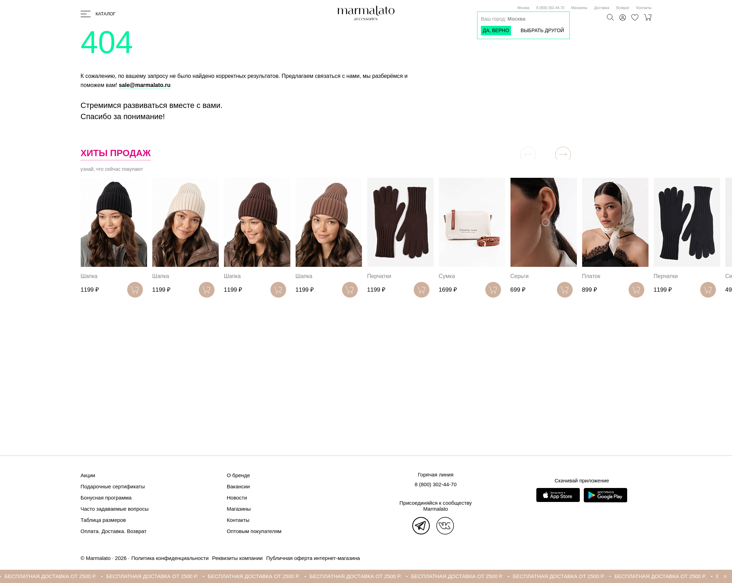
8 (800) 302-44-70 (550, 8)
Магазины (579, 8)
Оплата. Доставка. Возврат (114, 531)
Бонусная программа (106, 498)
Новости (237, 498)
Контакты (643, 8)
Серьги (519, 276)
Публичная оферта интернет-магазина (313, 558)
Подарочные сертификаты (113, 486)
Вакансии (238, 486)
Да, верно (496, 30)
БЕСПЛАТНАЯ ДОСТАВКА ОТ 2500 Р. (54, 576)
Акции (88, 475)
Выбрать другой (542, 30)
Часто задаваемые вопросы (115, 509)
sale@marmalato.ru (145, 85)
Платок (591, 276)
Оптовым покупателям (254, 531)
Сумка (447, 276)
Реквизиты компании (237, 558)
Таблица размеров (103, 520)
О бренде (238, 475)
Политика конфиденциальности (170, 558)
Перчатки (379, 276)
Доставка (601, 8)
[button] (563, 154)
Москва (523, 8)
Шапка (89, 276)
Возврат (623, 8)
